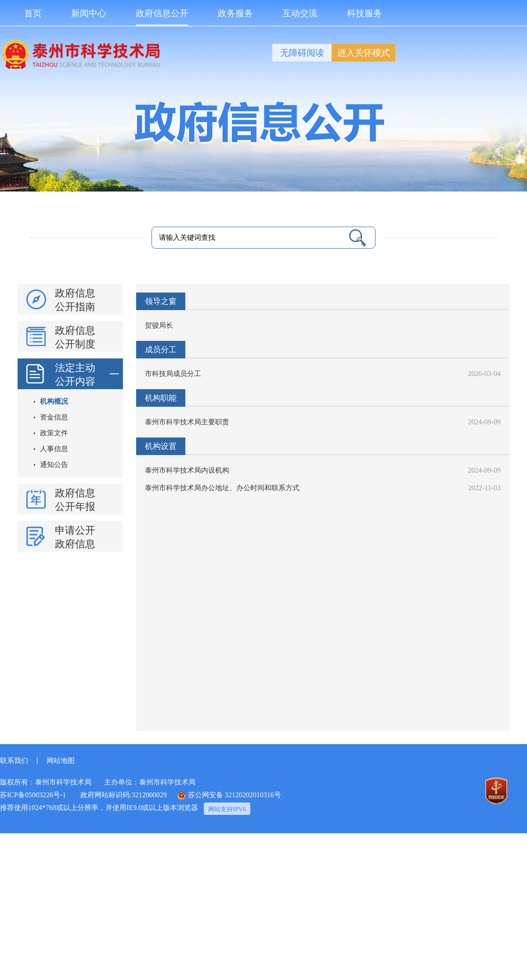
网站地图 (61, 760)
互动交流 (300, 13)
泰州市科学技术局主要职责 (187, 422)
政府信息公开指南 (75, 300)
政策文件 (54, 433)
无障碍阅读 (302, 53)
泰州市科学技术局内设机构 (187, 470)
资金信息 (54, 417)
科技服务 (364, 13)
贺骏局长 (159, 325)
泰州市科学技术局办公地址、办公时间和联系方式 (222, 488)
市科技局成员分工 (173, 373)
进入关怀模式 (363, 53)
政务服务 (235, 13)
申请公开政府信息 (75, 537)
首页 (33, 13)
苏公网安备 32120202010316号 (229, 795)
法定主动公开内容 (87, 373)
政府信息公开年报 (75, 500)
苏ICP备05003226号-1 (33, 795)
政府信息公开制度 (75, 337)
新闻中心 (88, 13)
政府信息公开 (162, 17)
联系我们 (14, 760)
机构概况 (54, 401)
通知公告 (54, 464)
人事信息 (54, 448)
